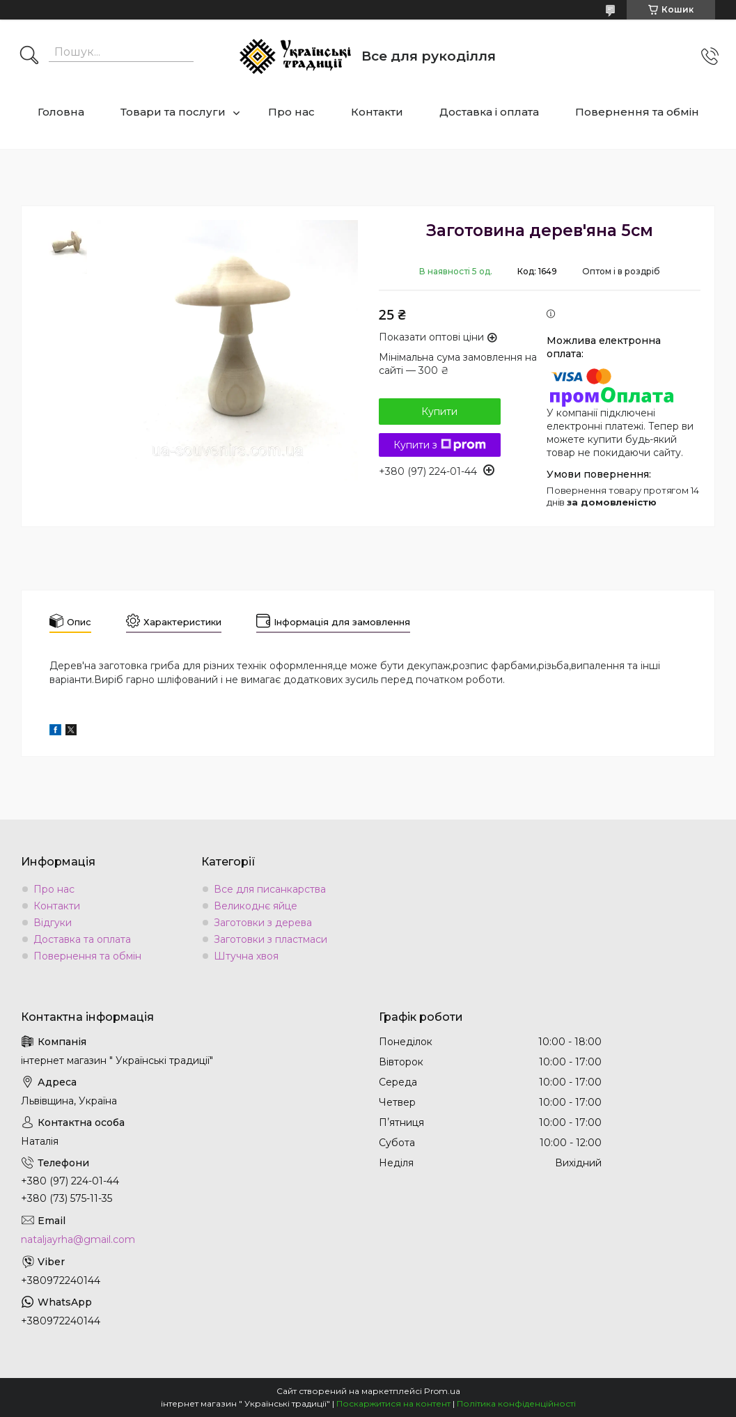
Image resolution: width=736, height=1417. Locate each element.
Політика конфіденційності (516, 1403)
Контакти (377, 111)
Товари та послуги (173, 111)
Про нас (291, 111)
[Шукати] (29, 56)
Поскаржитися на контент (393, 1403)
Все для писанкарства (270, 889)
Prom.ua (442, 1391)
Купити (439, 411)
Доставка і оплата (489, 111)
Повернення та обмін (637, 111)
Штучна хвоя (246, 956)
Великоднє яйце (255, 906)
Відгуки (52, 922)
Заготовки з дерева (263, 922)
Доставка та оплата (82, 939)
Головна (61, 111)
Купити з (439, 445)
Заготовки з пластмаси (270, 939)
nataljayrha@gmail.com (78, 1239)
